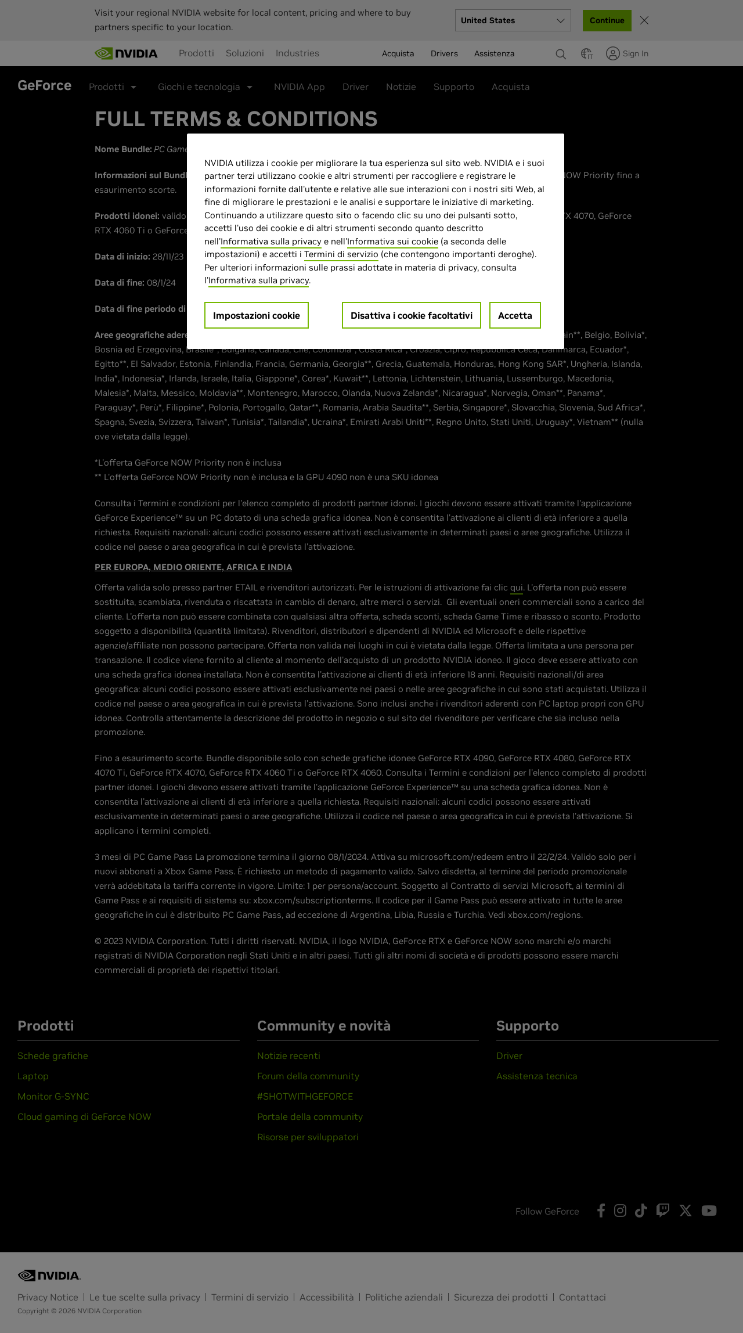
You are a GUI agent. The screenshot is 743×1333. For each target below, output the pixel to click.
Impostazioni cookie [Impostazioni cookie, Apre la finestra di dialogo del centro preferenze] (256, 315)
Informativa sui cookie (392, 241)
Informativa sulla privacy (271, 241)
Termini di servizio (341, 254)
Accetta (515, 315)
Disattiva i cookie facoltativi (412, 315)
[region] (375, 241)
